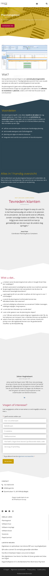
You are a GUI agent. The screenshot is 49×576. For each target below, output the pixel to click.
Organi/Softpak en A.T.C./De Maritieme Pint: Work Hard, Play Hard (23, 562)
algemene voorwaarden (26, 456)
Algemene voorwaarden (18, 570)
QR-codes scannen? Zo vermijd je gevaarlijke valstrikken (20, 549)
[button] (36, 3)
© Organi (6, 570)
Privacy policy (31, 570)
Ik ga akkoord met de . (19, 456)
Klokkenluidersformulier (24, 574)
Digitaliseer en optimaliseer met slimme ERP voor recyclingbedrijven (24, 546)
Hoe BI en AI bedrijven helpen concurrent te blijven (18, 553)
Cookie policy (41, 570)
